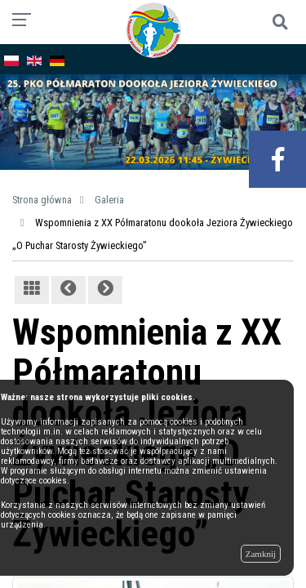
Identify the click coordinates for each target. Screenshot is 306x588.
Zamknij (261, 554)
